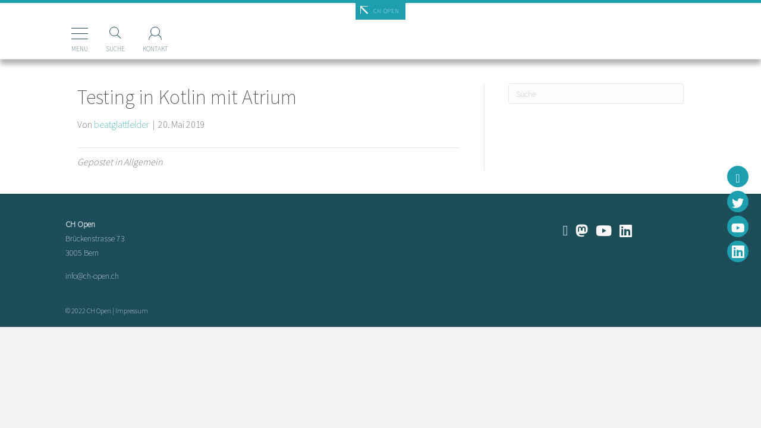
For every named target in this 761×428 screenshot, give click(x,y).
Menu (62, 49)
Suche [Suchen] (97, 49)
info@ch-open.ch (92, 275)
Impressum (131, 310)
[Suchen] (596, 93)
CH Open (386, 11)
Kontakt (137, 49)
